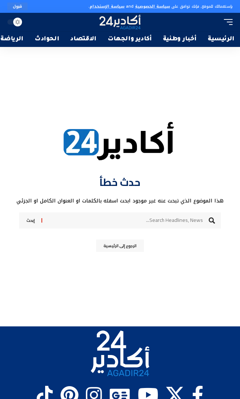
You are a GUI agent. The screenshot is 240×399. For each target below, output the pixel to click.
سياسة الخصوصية (152, 6)
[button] (17, 6)
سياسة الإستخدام (107, 6)
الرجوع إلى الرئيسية (120, 245)
